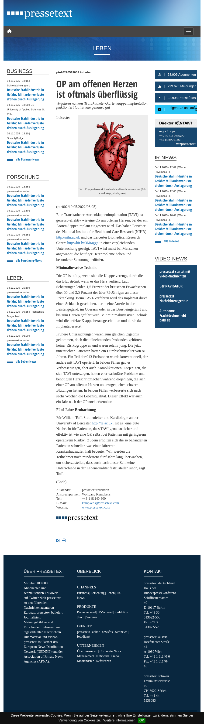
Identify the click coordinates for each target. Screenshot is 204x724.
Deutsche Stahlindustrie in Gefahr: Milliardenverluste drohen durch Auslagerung (25, 94)
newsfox (107, 632)
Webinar (91, 617)
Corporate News (110, 651)
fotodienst (83, 636)
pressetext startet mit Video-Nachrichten (174, 274)
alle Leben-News (26, 361)
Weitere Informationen (119, 720)
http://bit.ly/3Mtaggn (83, 243)
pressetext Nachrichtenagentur (173, 298)
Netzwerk (102, 656)
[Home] (9, 31)
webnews (121, 632)
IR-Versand (105, 612)
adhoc (96, 632)
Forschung (98, 593)
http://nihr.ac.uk (68, 237)
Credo (115, 656)
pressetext (83, 632)
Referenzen (103, 661)
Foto (81, 617)
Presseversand (86, 612)
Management (85, 656)
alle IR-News (171, 241)
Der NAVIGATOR (171, 286)
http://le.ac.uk (102, 423)
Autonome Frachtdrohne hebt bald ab (172, 315)
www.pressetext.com (96, 507)
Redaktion (121, 612)
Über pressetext (87, 651)
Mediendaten (85, 661)
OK (141, 720)
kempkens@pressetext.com (100, 503)
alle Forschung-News (29, 260)
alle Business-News (27, 159)
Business (83, 593)
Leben (111, 593)
